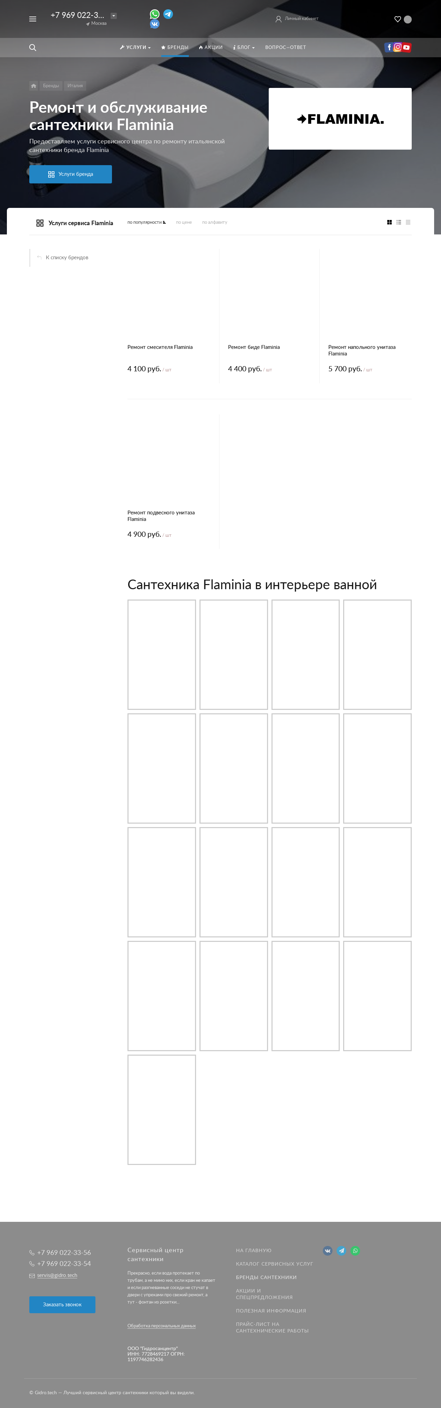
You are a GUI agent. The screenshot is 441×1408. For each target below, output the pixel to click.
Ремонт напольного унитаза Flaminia (362, 350)
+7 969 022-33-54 (64, 1264)
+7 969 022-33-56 (83, 15)
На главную (254, 1250)
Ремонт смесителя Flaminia (160, 347)
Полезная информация (271, 1311)
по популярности (144, 222)
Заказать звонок (62, 1304)
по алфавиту (214, 222)
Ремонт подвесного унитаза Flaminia (161, 516)
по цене (184, 222)
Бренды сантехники (266, 1277)
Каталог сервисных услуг (275, 1264)
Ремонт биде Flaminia (254, 347)
